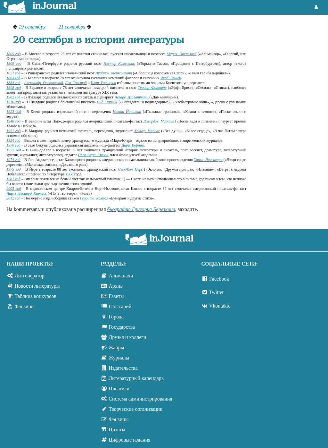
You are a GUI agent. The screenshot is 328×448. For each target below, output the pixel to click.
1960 (69, 174)
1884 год (13, 82)
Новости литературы (37, 286)
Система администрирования (140, 399)
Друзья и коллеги (127, 337)
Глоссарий (120, 306)
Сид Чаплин (107, 102)
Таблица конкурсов (35, 296)
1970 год (13, 145)
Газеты (116, 296)
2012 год (13, 198)
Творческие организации (135, 409)
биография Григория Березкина (141, 209)
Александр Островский (43, 82)
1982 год (13, 179)
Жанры (116, 347)
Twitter (216, 292)
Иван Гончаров (103, 82)
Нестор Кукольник (119, 63)
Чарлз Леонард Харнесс (26, 193)
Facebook (219, 279)
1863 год (13, 78)
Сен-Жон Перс (130, 169)
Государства (122, 327)
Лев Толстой (76, 82)
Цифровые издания (129, 440)
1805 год (13, 54)
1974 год (13, 159)
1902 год (13, 97)
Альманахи (121, 275)
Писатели (119, 388)
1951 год (13, 131)
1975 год (13, 169)
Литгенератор (30, 275)
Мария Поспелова (182, 54)
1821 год (13, 73)
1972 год (13, 150)
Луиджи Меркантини (113, 73)
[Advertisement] (290, 120)
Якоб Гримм (170, 78)
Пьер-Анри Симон (93, 155)
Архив (116, 286)
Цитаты (117, 429)
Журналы (119, 357)
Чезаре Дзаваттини (131, 97)
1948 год (13, 121)
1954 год (13, 140)
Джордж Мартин (159, 121)
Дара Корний (133, 145)
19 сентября (32, 27)
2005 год (13, 188)
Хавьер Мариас (147, 131)
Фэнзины (25, 306)
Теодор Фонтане (152, 87)
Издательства (123, 368)
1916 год (13, 102)
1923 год (13, 111)
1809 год (13, 63)
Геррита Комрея (94, 198)
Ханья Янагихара (208, 159)
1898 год (13, 87)
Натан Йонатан (127, 111)
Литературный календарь (136, 378)
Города (116, 316)
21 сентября (71, 27)
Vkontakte (220, 306)
